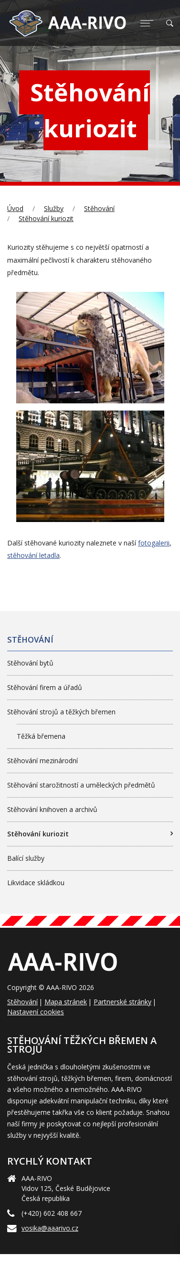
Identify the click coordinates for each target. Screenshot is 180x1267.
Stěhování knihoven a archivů (52, 809)
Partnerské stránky (122, 1001)
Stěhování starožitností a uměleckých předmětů (81, 784)
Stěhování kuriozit (46, 218)
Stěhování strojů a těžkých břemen (61, 711)
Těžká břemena (41, 736)
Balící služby (25, 858)
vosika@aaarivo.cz (49, 1228)
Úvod (15, 208)
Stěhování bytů (30, 662)
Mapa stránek (65, 1001)
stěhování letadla (33, 555)
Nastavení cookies (35, 1011)
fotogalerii (153, 542)
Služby (54, 208)
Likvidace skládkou (35, 882)
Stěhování (99, 208)
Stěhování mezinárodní (42, 760)
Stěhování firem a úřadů (44, 687)
